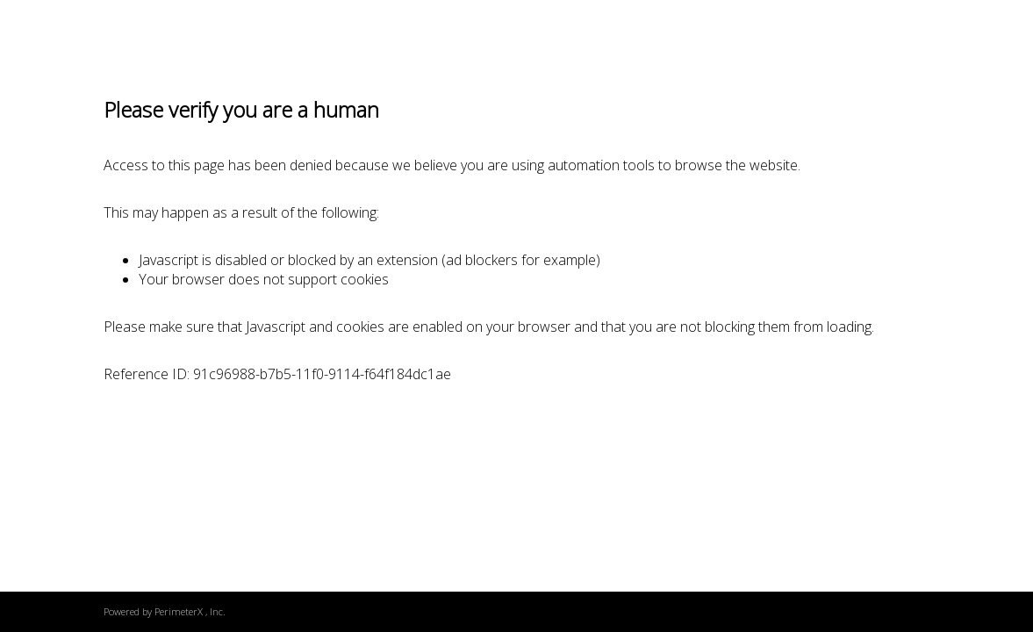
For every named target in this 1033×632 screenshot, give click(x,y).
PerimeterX (178, 611)
